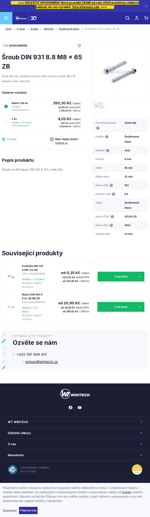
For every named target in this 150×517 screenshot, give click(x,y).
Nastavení (10, 510)
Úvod (8, 28)
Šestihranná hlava (69, 28)
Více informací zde (85, 7)
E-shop (21, 28)
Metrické (48, 28)
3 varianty (121, 276)
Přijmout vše (28, 510)
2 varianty (120, 306)
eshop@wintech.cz (41, 361)
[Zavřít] (146, 6)
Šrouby (34, 28)
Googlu (126, 492)
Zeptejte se (61, 143)
